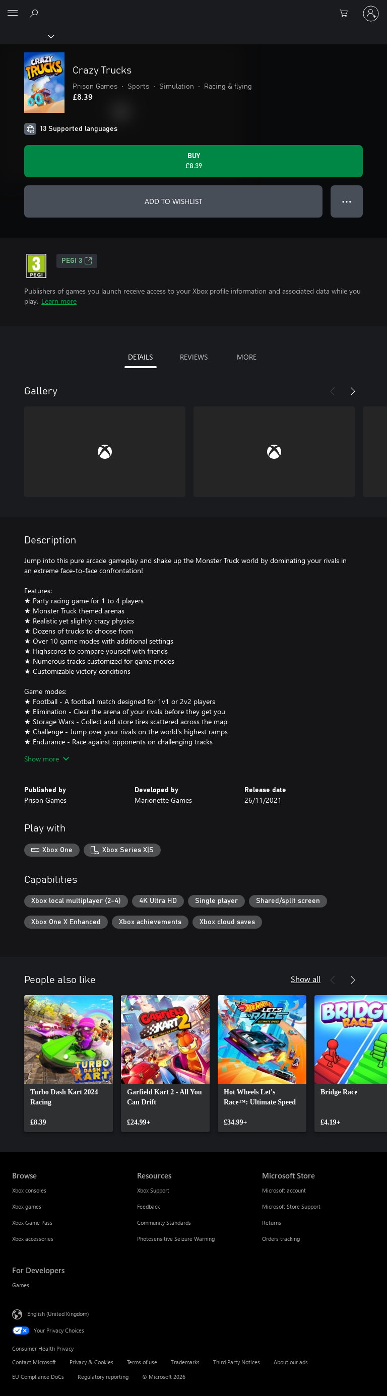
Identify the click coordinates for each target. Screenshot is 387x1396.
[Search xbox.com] (35, 13)
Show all (305, 978)
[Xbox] (26, 35)
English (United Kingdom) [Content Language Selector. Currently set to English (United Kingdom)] (58, 1313)
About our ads (291, 1362)
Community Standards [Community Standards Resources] (164, 1222)
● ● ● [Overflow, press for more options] (347, 201)
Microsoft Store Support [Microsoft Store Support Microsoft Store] (291, 1206)
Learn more (59, 301)
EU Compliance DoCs (38, 1376)
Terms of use (142, 1362)
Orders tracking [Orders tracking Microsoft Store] (281, 1238)
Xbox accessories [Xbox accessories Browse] (32, 1238)
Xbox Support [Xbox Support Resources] (153, 1190)
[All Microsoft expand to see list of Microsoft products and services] (13, 14)
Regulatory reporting (103, 1376)
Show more (46, 758)
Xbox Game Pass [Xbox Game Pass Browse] (32, 1222)
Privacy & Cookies (91, 1362)
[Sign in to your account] (371, 14)
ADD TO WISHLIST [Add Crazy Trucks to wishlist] (173, 201)
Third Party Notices (236, 1362)
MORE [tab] (246, 357)
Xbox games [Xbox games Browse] (26, 1206)
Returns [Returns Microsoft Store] (271, 1222)
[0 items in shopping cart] (347, 14)
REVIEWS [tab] (194, 357)
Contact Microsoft (34, 1362)
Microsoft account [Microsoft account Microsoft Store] (284, 1190)
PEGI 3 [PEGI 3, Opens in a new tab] (76, 261)
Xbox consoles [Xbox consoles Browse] (29, 1190)
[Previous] (332, 391)
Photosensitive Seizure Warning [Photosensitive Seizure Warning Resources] (176, 1238)
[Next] (353, 391)
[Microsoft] (193, 8)
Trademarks (185, 1362)
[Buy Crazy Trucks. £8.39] (193, 161)
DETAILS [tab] (140, 357)
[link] (68, 1063)
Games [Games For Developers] (20, 1285)
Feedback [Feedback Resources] (148, 1206)
